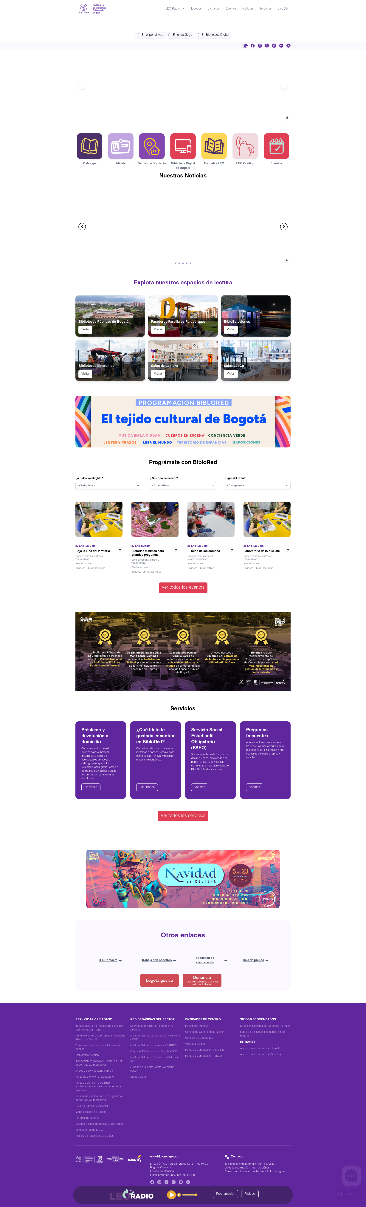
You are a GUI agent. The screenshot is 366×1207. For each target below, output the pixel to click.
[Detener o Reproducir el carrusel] (288, 117)
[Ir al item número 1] (174, 116)
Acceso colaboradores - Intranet (259, 1048)
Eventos (231, 8)
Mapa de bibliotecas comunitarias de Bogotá (262, 1034)
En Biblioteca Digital (213, 35)
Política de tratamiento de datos (94, 1136)
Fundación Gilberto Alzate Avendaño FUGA (152, 1069)
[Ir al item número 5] (192, 116)
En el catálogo (180, 35)
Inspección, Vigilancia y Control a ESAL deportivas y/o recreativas (99, 1063)
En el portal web (150, 35)
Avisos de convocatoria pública (94, 1071)
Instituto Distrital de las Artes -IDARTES (153, 1045)
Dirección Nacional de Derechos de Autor (265, 1026)
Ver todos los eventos (183, 587)
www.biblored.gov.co (164, 1156)
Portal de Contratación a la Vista (204, 1050)
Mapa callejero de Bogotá (90, 1112)
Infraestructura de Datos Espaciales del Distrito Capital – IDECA (99, 1028)
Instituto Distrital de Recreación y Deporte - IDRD (155, 1038)
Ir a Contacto (110, 960)
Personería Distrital (196, 1026)
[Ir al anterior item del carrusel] (82, 85)
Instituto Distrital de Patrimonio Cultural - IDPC (154, 1059)
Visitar (85, 329)
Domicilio (91, 787)
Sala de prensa (255, 960)
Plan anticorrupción (87, 1055)
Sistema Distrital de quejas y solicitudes (99, 1124)
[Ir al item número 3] (183, 116)
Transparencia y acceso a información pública (98, 1047)
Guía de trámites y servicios (91, 1106)
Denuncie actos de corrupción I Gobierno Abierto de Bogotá (100, 1038)
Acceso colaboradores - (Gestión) (260, 1054)
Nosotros (196, 8)
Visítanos (214, 8)
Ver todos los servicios (183, 816)
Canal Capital (138, 1077)
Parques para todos (87, 1118)
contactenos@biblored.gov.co (269, 1171)
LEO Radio (174, 8)
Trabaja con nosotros (159, 960)
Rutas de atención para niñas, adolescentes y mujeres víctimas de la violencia (98, 1087)
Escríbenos (147, 787)
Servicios (265, 8)
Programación (225, 1194)
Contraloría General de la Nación (204, 1032)
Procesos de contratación (211, 960)
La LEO (283, 8)
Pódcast (249, 1194)
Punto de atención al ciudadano (94, 1077)
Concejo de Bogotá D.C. (199, 1038)
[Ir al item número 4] (187, 116)
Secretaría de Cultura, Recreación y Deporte (151, 1028)
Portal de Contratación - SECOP (204, 1056)
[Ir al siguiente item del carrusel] (284, 85)
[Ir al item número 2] (178, 116)
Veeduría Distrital (195, 1044)
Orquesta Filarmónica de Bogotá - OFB (153, 1051)
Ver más (199, 787)
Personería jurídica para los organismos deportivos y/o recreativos (99, 1098)
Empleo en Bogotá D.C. (89, 1130)
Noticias (247, 8)
